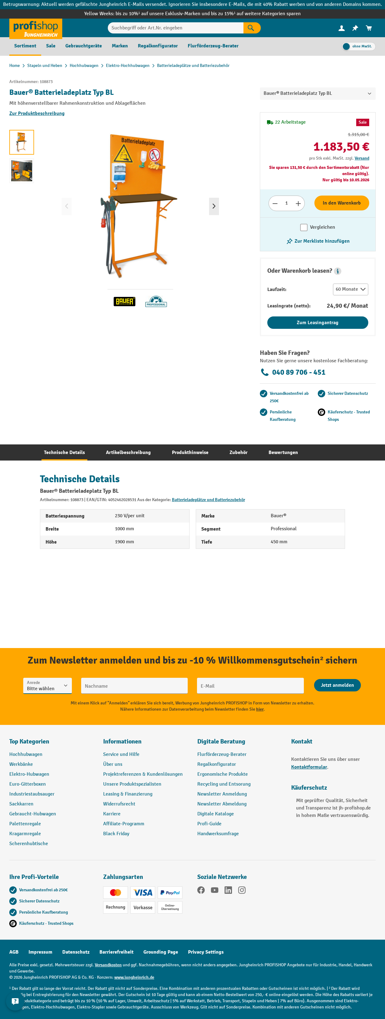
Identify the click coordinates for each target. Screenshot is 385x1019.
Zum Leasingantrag (318, 323)
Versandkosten (108, 965)
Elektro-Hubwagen (29, 774)
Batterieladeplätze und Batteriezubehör (208, 499)
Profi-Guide (209, 824)
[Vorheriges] (67, 206)
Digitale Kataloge (215, 814)
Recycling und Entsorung (224, 784)
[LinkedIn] (228, 891)
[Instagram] (242, 891)
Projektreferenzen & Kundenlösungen (143, 774)
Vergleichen (322, 227)
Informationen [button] (122, 741)
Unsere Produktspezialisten (132, 784)
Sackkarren (21, 804)
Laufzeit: (277, 289)
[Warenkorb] (369, 28)
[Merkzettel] (355, 28)
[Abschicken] (337, 685)
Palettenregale (25, 824)
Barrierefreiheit (116, 952)
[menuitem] (341, 28)
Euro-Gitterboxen (27, 784)
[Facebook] (201, 891)
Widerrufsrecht (119, 804)
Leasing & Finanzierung (127, 794)
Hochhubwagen (25, 754)
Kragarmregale (25, 834)
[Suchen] (252, 27)
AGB (14, 952)
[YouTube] (214, 891)
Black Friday (116, 834)
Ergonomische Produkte (222, 774)
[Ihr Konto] (341, 27)
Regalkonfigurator (216, 764)
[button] (337, 271)
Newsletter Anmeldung (222, 794)
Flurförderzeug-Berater (222, 754)
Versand (362, 158)
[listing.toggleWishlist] (318, 241)
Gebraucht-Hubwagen (32, 814)
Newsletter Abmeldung (222, 804)
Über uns (112, 764)
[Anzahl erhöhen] (298, 203)
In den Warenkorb (342, 203)
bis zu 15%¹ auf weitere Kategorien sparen (256, 14)
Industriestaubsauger (32, 794)
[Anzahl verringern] (275, 203)
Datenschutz (76, 952)
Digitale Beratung (221, 741)
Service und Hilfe (121, 754)
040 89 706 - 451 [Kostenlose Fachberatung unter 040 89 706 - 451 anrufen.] (293, 372)
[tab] (64, 452)
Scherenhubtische (28, 844)
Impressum (40, 952)
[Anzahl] (286, 203)
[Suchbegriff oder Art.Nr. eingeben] (175, 27)
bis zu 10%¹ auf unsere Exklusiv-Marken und (163, 14)
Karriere (111, 814)
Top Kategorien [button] (29, 741)
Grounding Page (160, 952)
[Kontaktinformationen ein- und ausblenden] (15, 1003)
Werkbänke (21, 764)
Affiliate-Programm (123, 824)
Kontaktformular (309, 767)
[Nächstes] (214, 206)
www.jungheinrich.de (134, 977)
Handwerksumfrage (218, 834)
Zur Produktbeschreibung (37, 113)
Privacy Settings (206, 952)
